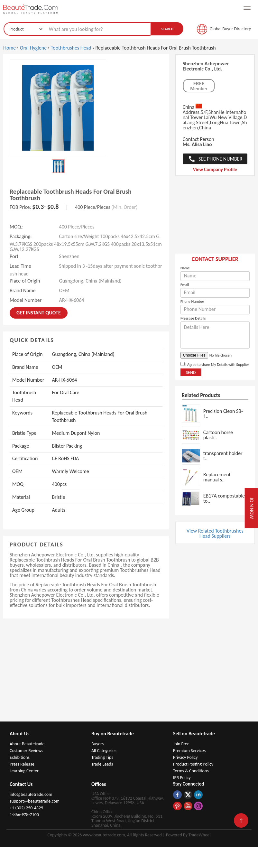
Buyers (97, 744)
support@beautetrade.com (35, 801)
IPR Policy (182, 777)
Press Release (22, 764)
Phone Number (192, 301)
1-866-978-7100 (24, 814)
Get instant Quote (38, 313)
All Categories (103, 750)
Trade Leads (102, 764)
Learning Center (24, 771)
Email (184, 285)
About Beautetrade (27, 744)
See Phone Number (220, 159)
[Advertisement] (215, 218)
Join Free (181, 744)
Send (191, 372)
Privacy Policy (185, 757)
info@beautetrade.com (31, 794)
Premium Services (189, 750)
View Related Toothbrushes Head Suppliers (215, 533)
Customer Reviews (26, 750)
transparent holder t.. (223, 455)
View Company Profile (215, 169)
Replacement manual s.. (217, 477)
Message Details (193, 318)
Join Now (251, 508)
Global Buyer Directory (230, 29)
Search (167, 29)
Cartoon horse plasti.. (218, 435)
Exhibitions (20, 757)
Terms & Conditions (191, 771)
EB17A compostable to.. (224, 498)
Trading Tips (102, 757)
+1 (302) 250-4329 (26, 808)
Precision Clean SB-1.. (223, 413)
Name (185, 268)
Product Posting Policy (193, 764)
